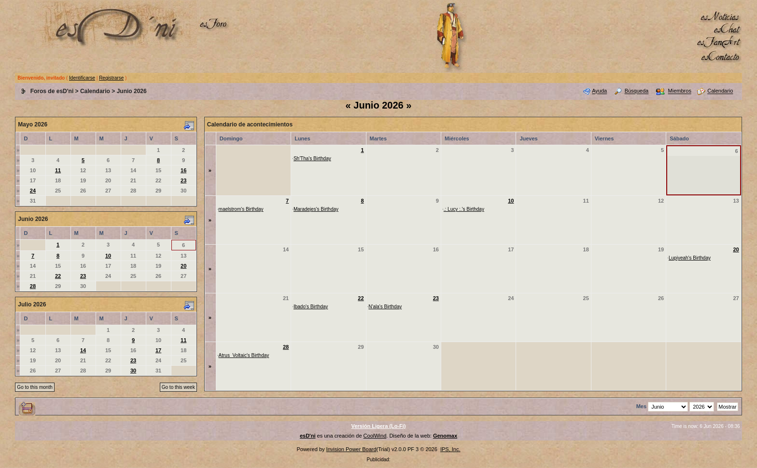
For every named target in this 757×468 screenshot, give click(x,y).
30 (133, 370)
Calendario (95, 91)
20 (183, 266)
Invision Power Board (351, 449)
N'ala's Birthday (385, 306)
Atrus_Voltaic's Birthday (244, 355)
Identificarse (82, 78)
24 (33, 190)
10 (108, 256)
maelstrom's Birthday (241, 209)
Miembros (679, 91)
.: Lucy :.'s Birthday (464, 209)
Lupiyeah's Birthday (690, 258)
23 (183, 180)
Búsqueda (637, 91)
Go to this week (178, 387)
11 (58, 170)
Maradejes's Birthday (316, 209)
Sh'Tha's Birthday (312, 158)
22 (58, 276)
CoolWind (375, 436)
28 (33, 286)
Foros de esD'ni (52, 91)
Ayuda (599, 91)
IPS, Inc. (450, 449)
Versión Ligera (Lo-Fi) (378, 426)
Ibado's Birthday (311, 306)
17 (158, 350)
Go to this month (34, 387)
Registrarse (111, 78)
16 (183, 170)
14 (83, 350)
